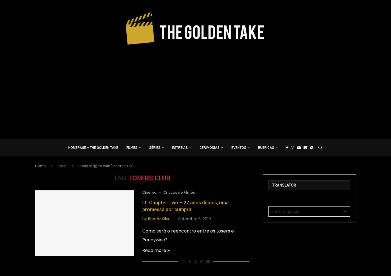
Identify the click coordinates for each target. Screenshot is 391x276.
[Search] (320, 148)
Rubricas (266, 148)
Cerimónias (210, 148)
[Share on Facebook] (190, 262)
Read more (156, 250)
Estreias (180, 148)
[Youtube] (299, 148)
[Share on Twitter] (195, 262)
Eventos (238, 148)
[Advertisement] (195, 90)
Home (40, 165)
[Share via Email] (208, 262)
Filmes (131, 148)
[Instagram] (292, 148)
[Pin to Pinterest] (201, 262)
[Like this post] (183, 262)
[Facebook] (287, 148)
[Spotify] (311, 148)
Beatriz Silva (159, 219)
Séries (154, 148)
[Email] (305, 148)
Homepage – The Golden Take (93, 148)
